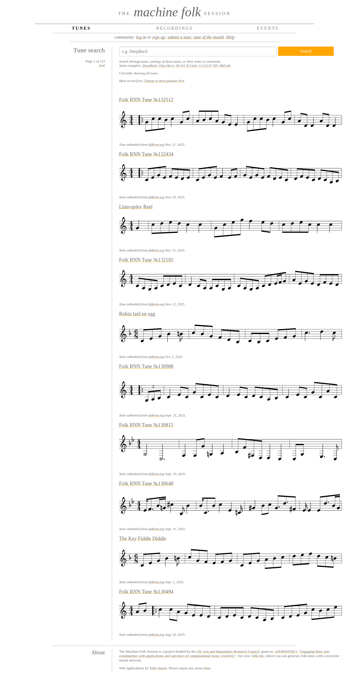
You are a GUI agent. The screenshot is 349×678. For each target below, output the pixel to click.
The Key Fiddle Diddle (142, 538)
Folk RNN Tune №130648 (146, 483)
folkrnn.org (156, 145)
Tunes (81, 28)
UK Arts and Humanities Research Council (228, 651)
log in (141, 37)
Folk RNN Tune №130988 (146, 366)
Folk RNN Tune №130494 (146, 591)
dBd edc (225, 66)
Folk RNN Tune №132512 (146, 99)
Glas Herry (166, 66)
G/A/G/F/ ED (208, 66)
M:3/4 (180, 66)
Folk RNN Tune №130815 (146, 425)
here (207, 668)
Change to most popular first (164, 81)
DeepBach (150, 66)
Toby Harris (158, 668)
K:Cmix (191, 66)
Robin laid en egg (137, 314)
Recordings (174, 28)
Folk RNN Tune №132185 (146, 260)
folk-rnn (258, 656)
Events (268, 28)
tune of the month (209, 37)
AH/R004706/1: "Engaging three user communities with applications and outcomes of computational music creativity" (224, 653)
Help (230, 37)
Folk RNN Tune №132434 (146, 154)
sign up (158, 37)
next (102, 65)
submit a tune (179, 37)
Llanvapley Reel (136, 206)
